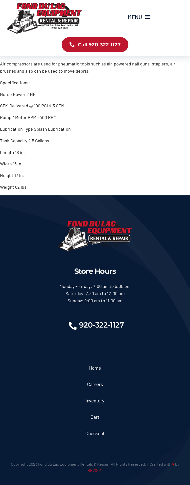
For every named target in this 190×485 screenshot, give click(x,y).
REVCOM (95, 470)
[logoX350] (44, 5)
